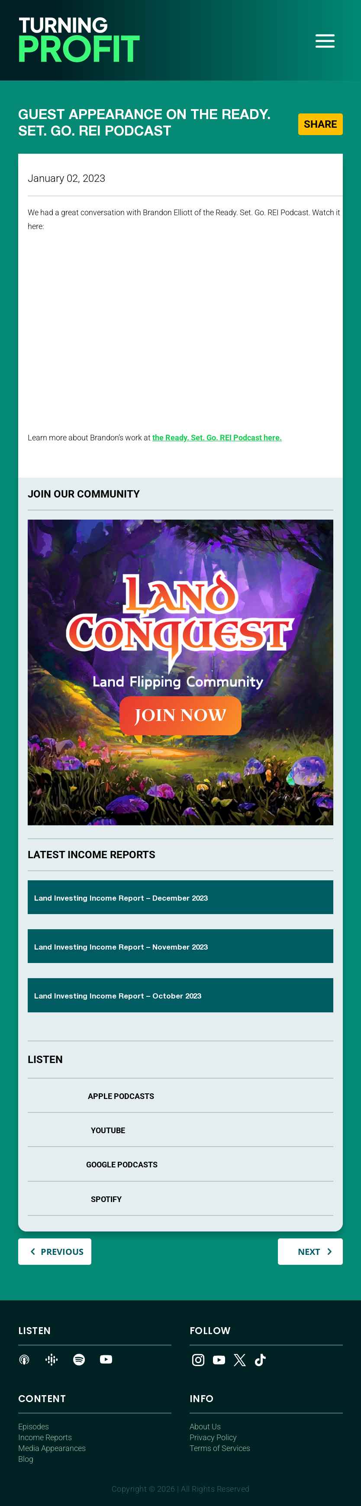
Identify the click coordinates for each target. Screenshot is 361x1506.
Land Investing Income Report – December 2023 (120, 898)
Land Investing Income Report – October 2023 (117, 996)
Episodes (33, 1426)
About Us (205, 1426)
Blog (25, 1459)
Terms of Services (220, 1448)
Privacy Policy (213, 1437)
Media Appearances (52, 1448)
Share (320, 124)
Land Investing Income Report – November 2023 (120, 947)
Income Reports (45, 1437)
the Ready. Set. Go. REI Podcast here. (217, 437)
